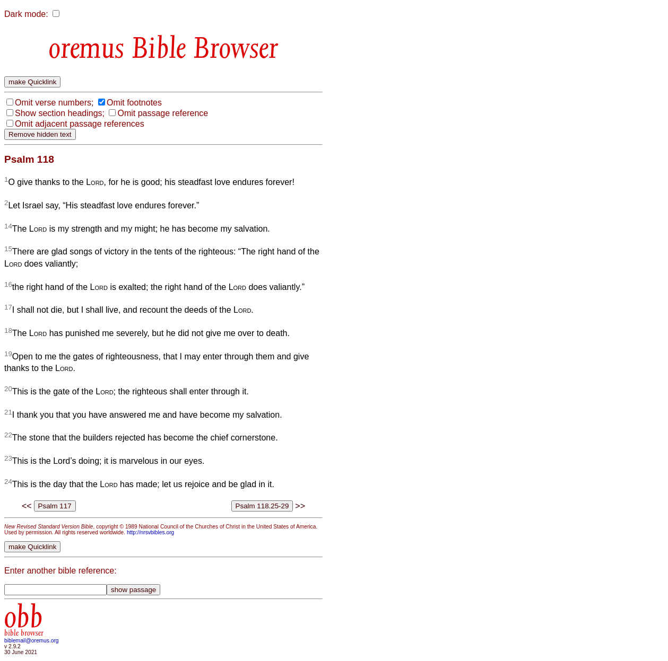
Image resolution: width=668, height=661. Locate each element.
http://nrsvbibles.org (150, 532)
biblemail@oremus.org (31, 641)
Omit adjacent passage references (79, 123)
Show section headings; (60, 113)
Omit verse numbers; (54, 102)
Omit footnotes (134, 102)
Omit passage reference (162, 113)
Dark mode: (26, 14)
